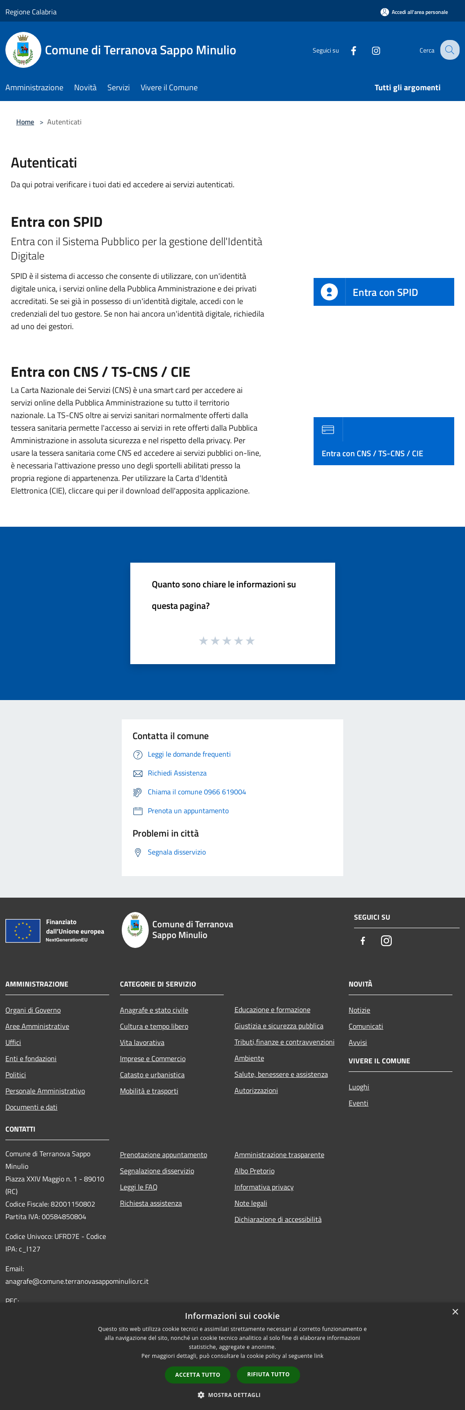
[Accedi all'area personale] (414, 11)
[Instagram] (369, 50)
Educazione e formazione (272, 1009)
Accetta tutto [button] (197, 1375)
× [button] (455, 1312)
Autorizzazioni (256, 1090)
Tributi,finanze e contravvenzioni (285, 1041)
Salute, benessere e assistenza (281, 1074)
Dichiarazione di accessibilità (278, 1219)
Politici (15, 1074)
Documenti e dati (31, 1107)
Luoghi (359, 1086)
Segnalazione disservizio (157, 1170)
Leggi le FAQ (139, 1186)
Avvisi (358, 1042)
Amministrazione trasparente (279, 1154)
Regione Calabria (31, 11)
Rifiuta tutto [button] (268, 1374)
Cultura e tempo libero (154, 1026)
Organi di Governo (33, 1010)
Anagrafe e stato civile (154, 1010)
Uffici (13, 1042)
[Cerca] (449, 50)
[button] (232, 1394)
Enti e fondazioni (31, 1058)
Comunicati (366, 1026)
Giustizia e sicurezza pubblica (279, 1025)
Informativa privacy (264, 1186)
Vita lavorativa (142, 1042)
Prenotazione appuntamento (163, 1154)
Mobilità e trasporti (149, 1090)
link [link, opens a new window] (318, 1356)
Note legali (251, 1203)
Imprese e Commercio (153, 1058)
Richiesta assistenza (151, 1203)
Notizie (359, 1010)
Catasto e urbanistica (152, 1074)
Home (25, 121)
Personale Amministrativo (45, 1090)
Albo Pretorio (255, 1170)
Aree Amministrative (37, 1026)
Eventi (358, 1102)
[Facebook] (346, 50)
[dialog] (232, 1356)
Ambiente (249, 1058)
